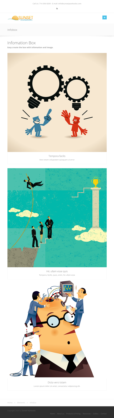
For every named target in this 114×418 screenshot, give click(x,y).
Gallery (95, 413)
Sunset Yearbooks (29, 410)
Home (52, 413)
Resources (87, 413)
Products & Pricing (73, 413)
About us (60, 413)
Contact (104, 413)
